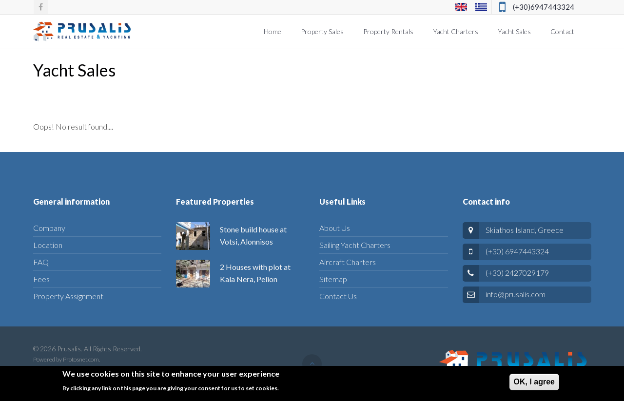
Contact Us (338, 296)
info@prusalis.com (516, 294)
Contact (562, 31)
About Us (334, 227)
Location (47, 244)
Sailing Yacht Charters (354, 244)
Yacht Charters (455, 31)
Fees (41, 279)
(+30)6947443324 (543, 6)
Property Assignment (68, 296)
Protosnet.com (81, 359)
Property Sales (322, 31)
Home (272, 31)
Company (49, 227)
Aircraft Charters (347, 262)
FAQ (41, 262)
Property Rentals (388, 31)
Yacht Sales (514, 31)
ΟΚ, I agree (534, 385)
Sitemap (333, 279)
